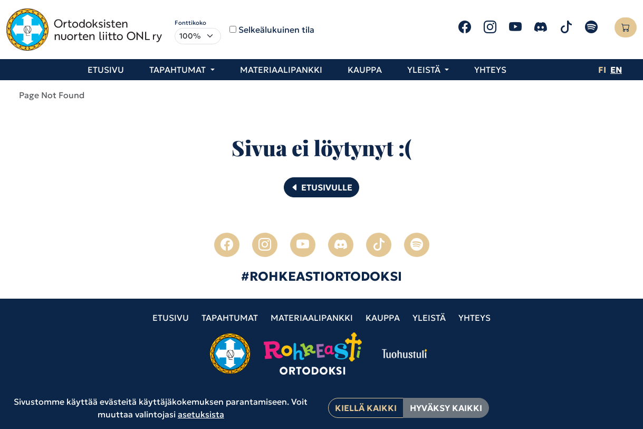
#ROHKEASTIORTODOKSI (321, 276)
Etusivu (106, 69)
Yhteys (490, 69)
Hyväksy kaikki (446, 408)
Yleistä (429, 317)
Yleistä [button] (425, 69)
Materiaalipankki (281, 69)
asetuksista (201, 414)
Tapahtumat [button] (178, 69)
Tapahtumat (229, 317)
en (616, 69)
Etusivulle (321, 187)
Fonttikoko (190, 22)
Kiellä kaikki (366, 408)
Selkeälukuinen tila (276, 29)
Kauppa (365, 69)
